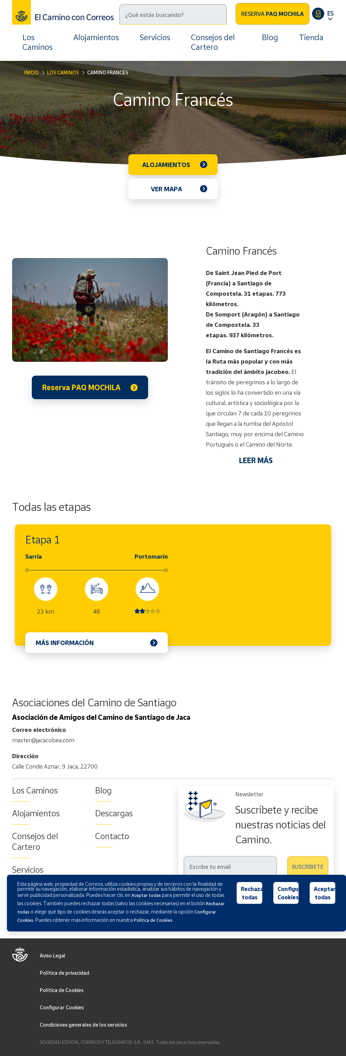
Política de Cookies (61, 990)
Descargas (114, 813)
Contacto (112, 836)
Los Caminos (37, 42)
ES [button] (330, 13)
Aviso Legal (52, 955)
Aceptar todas (325, 893)
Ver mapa (166, 189)
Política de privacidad (64, 973)
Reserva (272, 13)
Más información (65, 642)
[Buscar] (173, 14)
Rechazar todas (252, 893)
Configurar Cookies (62, 1007)
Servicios (155, 37)
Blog (270, 37)
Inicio (31, 72)
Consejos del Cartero (213, 42)
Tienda (311, 37)
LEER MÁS (256, 460)
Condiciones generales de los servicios (83, 1025)
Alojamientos (96, 37)
